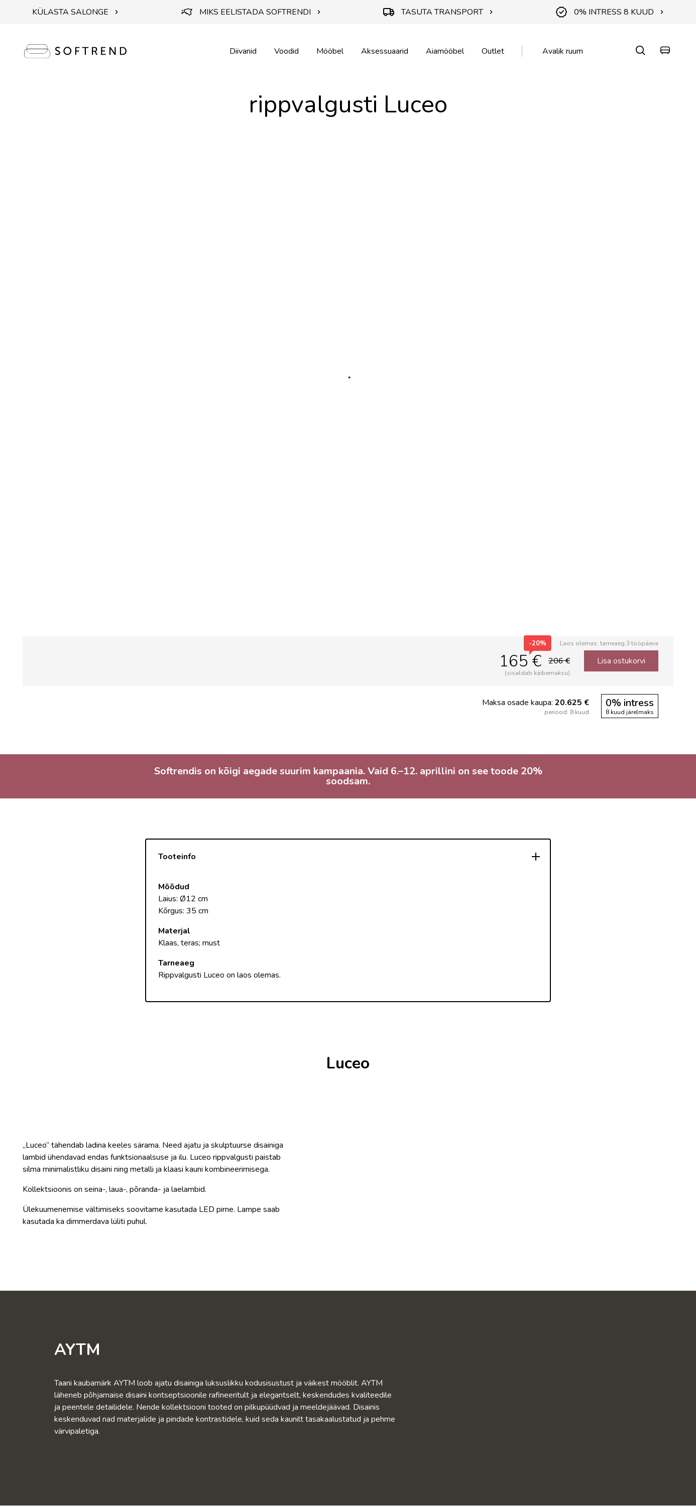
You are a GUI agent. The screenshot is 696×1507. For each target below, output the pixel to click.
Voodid (286, 51)
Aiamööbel (445, 51)
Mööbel (329, 51)
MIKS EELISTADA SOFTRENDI (251, 12)
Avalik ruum (562, 51)
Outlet (493, 51)
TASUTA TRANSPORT (438, 12)
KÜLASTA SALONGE (75, 12)
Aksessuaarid (384, 51)
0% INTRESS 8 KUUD (610, 12)
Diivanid (243, 51)
